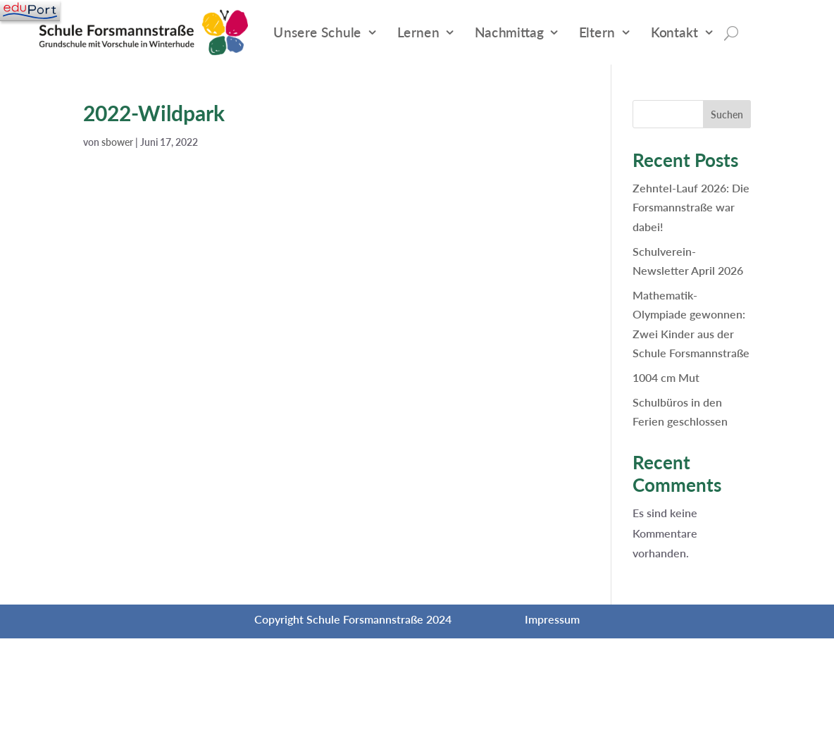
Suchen (727, 114)
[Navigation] (30, 10)
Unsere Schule (317, 32)
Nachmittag (509, 32)
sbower (117, 142)
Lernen (418, 32)
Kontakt (674, 32)
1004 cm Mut (666, 377)
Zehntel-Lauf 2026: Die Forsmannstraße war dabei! (691, 207)
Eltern (597, 32)
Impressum (552, 619)
